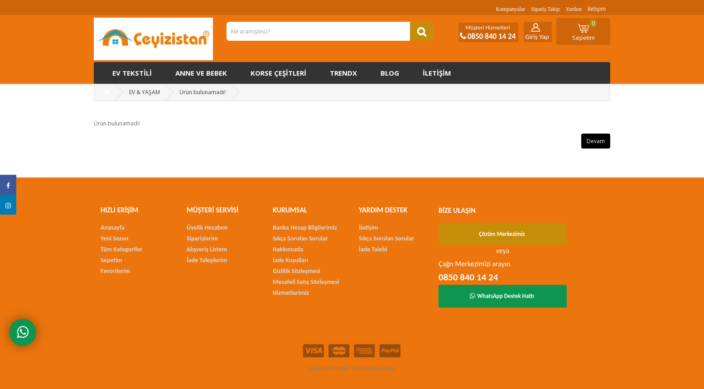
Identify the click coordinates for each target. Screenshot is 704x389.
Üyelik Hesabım (207, 227)
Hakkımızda (288, 249)
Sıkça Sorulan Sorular (300, 238)
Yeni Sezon (114, 238)
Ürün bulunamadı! (202, 92)
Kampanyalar (511, 9)
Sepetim (585, 30)
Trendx (343, 72)
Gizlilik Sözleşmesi (296, 271)
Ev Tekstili (132, 72)
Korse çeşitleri (278, 72)
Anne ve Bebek (201, 72)
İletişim (597, 9)
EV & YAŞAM (144, 92)
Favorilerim (115, 271)
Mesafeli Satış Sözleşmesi (306, 282)
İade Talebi (373, 249)
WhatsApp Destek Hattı (502, 296)
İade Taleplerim (207, 260)
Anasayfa (113, 227)
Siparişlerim (202, 238)
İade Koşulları (291, 260)
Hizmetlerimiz (291, 293)
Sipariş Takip (545, 9)
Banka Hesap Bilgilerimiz (305, 227)
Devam (596, 141)
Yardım (574, 9)
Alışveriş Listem (207, 249)
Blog (390, 72)
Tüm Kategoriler (121, 249)
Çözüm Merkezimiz (502, 234)
